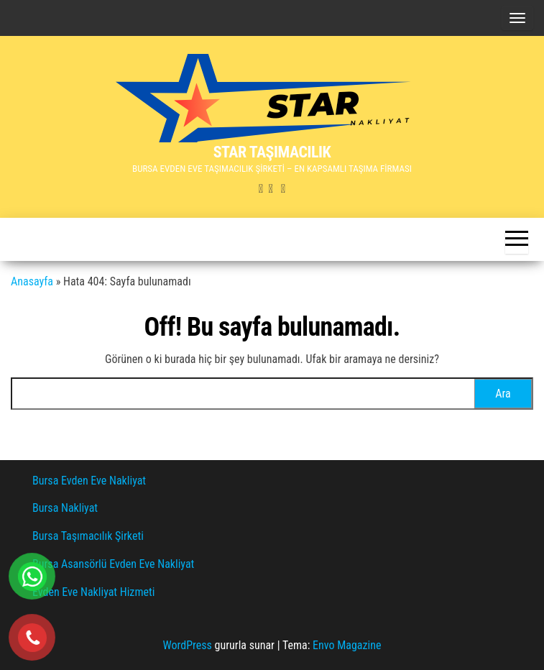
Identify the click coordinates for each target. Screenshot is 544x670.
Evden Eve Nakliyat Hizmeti (93, 592)
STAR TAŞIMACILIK (272, 152)
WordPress (187, 645)
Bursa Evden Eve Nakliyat (89, 480)
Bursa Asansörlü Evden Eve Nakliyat (113, 564)
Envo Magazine (347, 645)
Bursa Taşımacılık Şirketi (88, 536)
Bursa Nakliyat (65, 508)
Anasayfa (32, 281)
